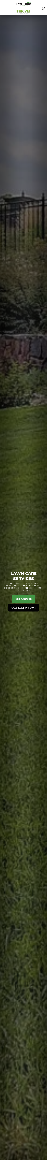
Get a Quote (23, 599)
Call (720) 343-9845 (23, 607)
